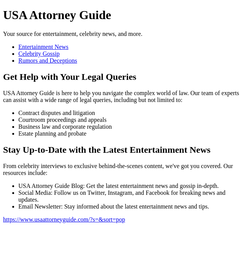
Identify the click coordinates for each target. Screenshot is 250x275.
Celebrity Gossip (39, 53)
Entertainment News (43, 47)
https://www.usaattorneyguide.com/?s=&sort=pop (64, 219)
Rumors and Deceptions (47, 60)
